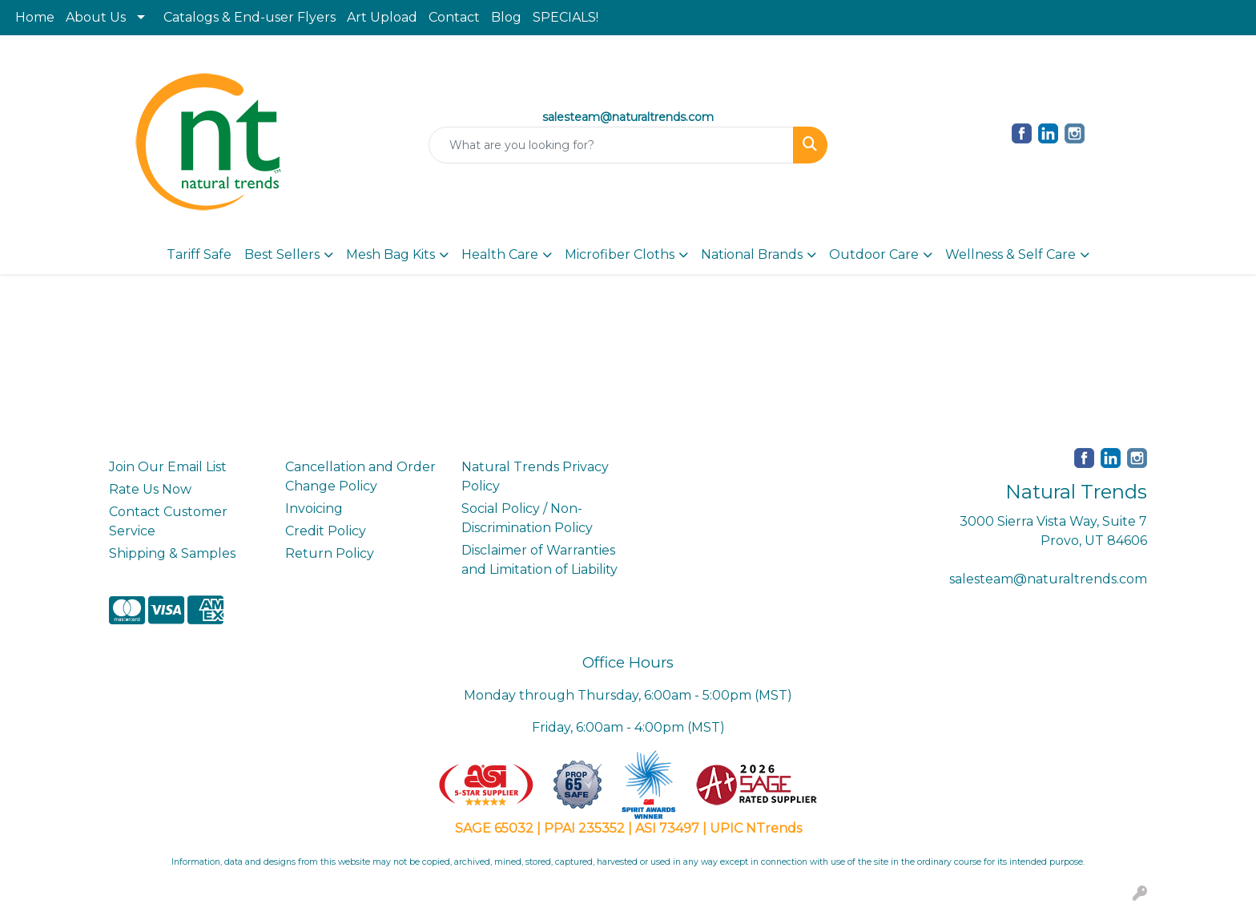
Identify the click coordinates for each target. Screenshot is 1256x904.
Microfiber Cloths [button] (619, 254)
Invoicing (314, 508)
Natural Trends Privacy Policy (535, 476)
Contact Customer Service (168, 521)
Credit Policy (325, 531)
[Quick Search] (612, 145)
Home (34, 17)
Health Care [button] (499, 254)
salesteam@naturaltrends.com (1048, 579)
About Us (96, 17)
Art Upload (382, 17)
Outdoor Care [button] (874, 254)
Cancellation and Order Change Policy (360, 476)
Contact (454, 17)
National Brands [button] (752, 254)
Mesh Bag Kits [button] (390, 254)
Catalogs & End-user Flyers (249, 17)
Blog (506, 17)
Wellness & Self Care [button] (1010, 254)
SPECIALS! (565, 17)
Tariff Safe (199, 254)
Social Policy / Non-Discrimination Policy (527, 518)
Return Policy (329, 553)
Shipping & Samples (172, 553)
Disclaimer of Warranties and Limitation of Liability (539, 560)
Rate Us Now (150, 489)
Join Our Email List (168, 466)
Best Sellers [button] (282, 254)
